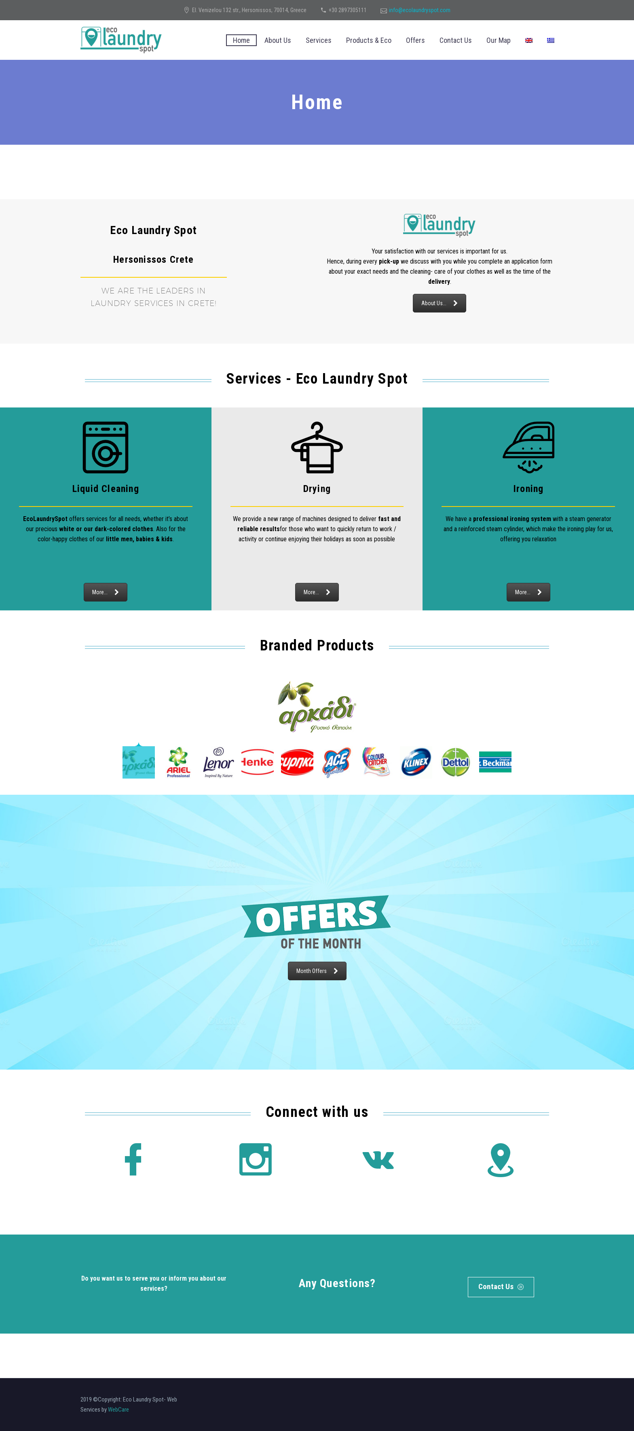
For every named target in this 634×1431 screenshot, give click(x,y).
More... (105, 592)
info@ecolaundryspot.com (419, 10)
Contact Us (456, 40)
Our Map (498, 40)
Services (319, 40)
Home (241, 40)
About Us (277, 40)
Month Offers (317, 971)
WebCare (118, 1409)
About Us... (439, 303)
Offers (415, 40)
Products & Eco (368, 40)
